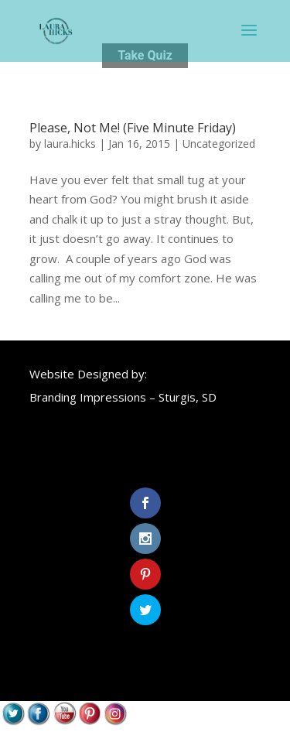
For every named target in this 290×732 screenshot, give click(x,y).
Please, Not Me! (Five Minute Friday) (132, 127)
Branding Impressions (87, 397)
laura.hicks (70, 143)
